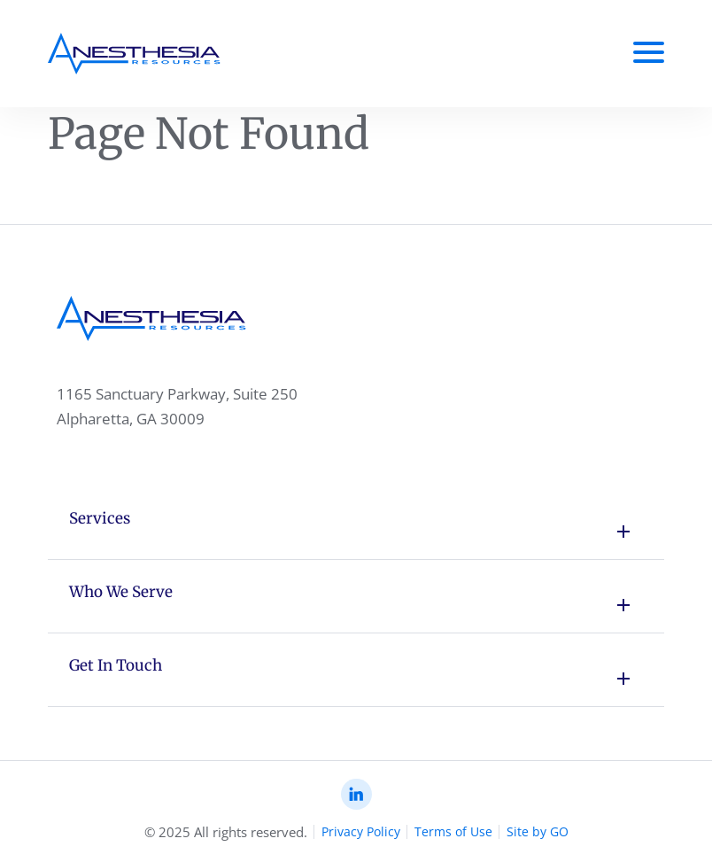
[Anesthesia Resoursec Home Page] (134, 53)
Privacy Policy (360, 831)
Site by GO (538, 831)
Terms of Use (453, 831)
